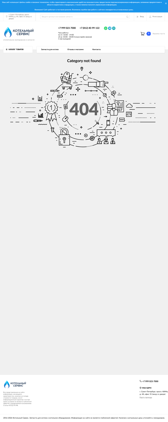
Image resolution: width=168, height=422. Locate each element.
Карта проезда (146, 397)
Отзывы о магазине (75, 49)
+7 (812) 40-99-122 (89, 28)
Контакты (96, 49)
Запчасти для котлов (50, 49)
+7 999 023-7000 (67, 28)
